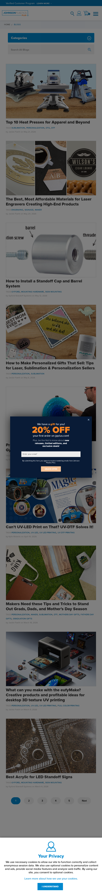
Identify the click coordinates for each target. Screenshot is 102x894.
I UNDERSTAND (50, 886)
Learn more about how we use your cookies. (51, 878)
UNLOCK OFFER (51, 469)
